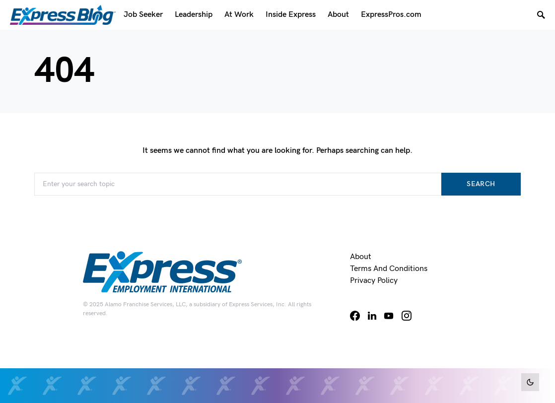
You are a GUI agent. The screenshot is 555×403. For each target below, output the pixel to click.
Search (481, 184)
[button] (530, 382)
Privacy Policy (374, 280)
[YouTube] (389, 316)
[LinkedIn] (372, 316)
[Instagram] (407, 316)
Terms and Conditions (388, 268)
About (360, 257)
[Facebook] (355, 316)
